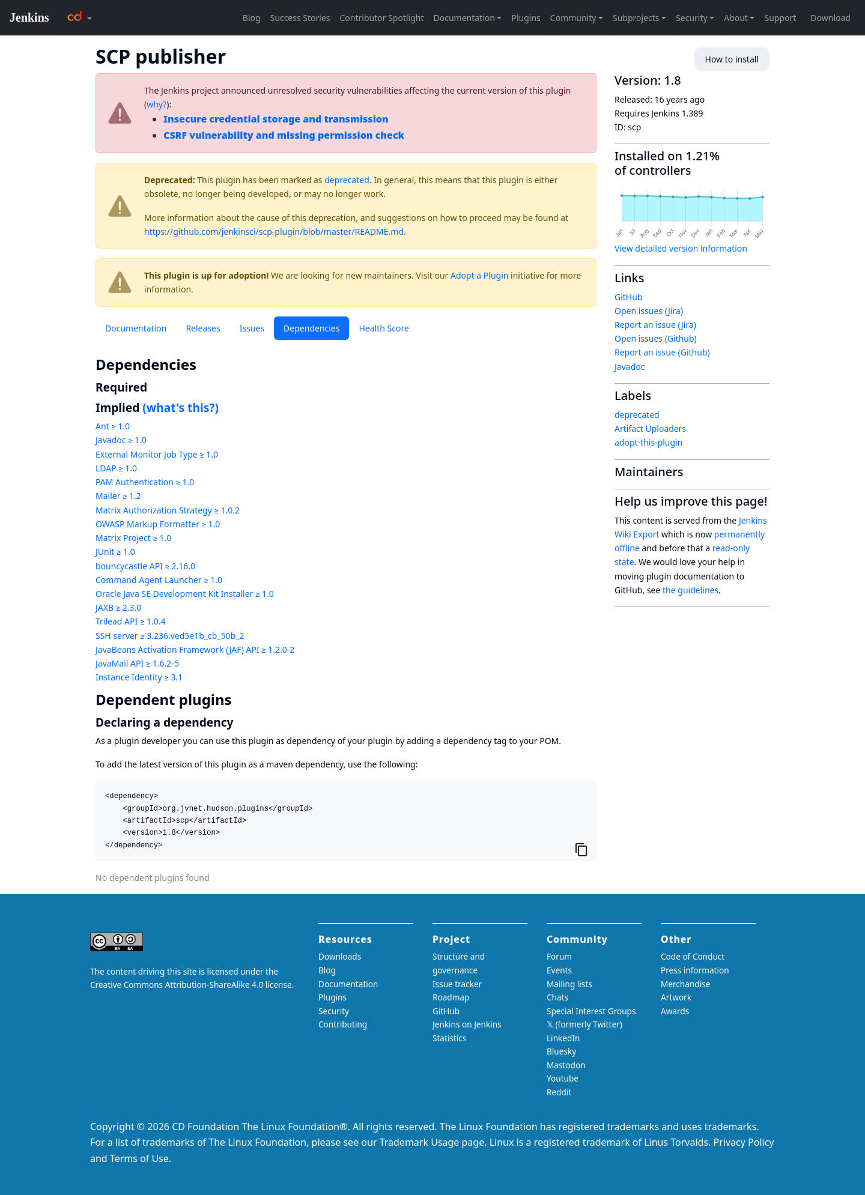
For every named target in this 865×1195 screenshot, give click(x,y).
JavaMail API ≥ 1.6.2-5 (137, 663)
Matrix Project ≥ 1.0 (133, 537)
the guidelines (690, 590)
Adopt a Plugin (479, 275)
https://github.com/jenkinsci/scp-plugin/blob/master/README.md (274, 231)
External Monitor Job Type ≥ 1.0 (157, 454)
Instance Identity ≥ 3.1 (139, 677)
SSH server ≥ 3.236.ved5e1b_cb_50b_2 (170, 635)
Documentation (135, 328)
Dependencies (311, 328)
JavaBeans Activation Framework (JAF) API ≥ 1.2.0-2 (195, 649)
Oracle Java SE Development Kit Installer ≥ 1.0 (185, 593)
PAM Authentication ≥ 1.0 (145, 482)
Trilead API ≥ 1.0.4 (130, 621)
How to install (732, 59)
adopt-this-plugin (648, 442)
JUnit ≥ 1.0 (115, 551)
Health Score (383, 328)
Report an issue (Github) (662, 352)
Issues (252, 328)
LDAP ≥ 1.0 (116, 468)
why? (156, 104)
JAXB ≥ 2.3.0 (118, 607)
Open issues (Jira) (649, 310)
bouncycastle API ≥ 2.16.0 (145, 566)
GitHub (629, 297)
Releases (203, 328)
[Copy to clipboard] (581, 849)
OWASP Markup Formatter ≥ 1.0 (158, 524)
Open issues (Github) (656, 338)
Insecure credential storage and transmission (276, 119)
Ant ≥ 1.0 (113, 426)
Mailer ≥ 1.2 (118, 495)
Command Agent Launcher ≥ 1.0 (159, 579)
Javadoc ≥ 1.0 (121, 440)
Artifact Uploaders (650, 428)
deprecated (346, 180)
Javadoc (630, 366)
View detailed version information (681, 248)
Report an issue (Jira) (655, 324)
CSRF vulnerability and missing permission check (283, 135)
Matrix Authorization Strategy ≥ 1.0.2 (168, 510)
